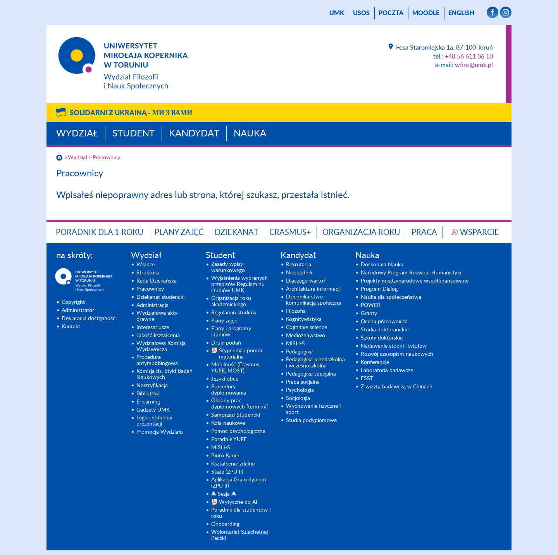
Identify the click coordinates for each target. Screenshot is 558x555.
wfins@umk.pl (474, 65)
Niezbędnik (299, 273)
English (461, 13)
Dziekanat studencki (160, 297)
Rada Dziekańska (156, 281)
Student (133, 133)
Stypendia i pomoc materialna (241, 354)
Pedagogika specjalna (311, 374)
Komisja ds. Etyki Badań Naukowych (164, 374)
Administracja (152, 305)
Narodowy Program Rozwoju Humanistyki (411, 273)
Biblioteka (148, 393)
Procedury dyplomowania (228, 390)
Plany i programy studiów (231, 332)
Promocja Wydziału (159, 432)
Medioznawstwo (305, 335)
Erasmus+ (290, 232)
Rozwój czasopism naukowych (397, 354)
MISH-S (220, 447)
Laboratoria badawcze (387, 370)
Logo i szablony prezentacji (154, 421)
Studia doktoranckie (384, 330)
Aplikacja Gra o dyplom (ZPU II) (238, 483)
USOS (361, 13)
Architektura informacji (313, 289)
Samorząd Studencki (235, 415)
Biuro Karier (225, 455)
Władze (145, 264)
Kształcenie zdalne (233, 464)
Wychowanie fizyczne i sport (313, 409)
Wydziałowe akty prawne (156, 316)
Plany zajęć (179, 232)
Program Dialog (379, 289)
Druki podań (226, 343)
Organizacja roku (361, 232)
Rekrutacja (298, 264)
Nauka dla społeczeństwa (391, 297)
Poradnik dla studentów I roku (241, 513)
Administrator (78, 310)
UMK (336, 13)
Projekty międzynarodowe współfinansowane (414, 281)
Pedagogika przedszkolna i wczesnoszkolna (315, 363)
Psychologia (300, 390)
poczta (391, 13)
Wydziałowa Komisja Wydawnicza (161, 346)
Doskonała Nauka (382, 264)
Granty (369, 313)
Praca (424, 232)
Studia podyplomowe (311, 420)
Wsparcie (479, 232)
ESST (367, 378)
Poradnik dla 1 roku (99, 232)
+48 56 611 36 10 (469, 56)
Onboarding (225, 524)
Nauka (250, 133)
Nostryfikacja (152, 385)
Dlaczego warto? (306, 281)
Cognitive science (306, 327)
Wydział (77, 133)
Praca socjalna (303, 382)
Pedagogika (299, 352)
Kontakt (71, 326)
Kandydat (194, 133)
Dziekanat (236, 232)
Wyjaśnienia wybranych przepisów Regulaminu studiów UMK (239, 284)
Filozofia (296, 311)
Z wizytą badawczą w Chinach (396, 387)
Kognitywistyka (304, 319)
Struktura (147, 273)
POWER (371, 305)
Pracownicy (106, 157)
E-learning (148, 402)
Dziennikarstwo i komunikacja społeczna (313, 300)
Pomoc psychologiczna (238, 431)
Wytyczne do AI (238, 502)
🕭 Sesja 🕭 (223, 494)
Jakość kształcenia (158, 335)
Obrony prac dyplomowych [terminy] (239, 404)
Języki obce (224, 379)
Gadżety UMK (153, 410)
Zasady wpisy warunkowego (228, 267)
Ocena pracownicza (384, 321)
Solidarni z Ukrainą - (131, 113)
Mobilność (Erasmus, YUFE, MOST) (235, 368)
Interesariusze (152, 327)
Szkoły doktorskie (382, 338)
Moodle (425, 13)
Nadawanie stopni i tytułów (394, 346)
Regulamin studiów (234, 312)
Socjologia (298, 398)
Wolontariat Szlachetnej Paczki (239, 535)
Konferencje (375, 362)
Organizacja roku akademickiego (231, 301)
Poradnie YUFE (229, 439)
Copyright (73, 302)
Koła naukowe (228, 423)
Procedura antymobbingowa (157, 360)
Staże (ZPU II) (227, 472)
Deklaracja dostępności (89, 318)
